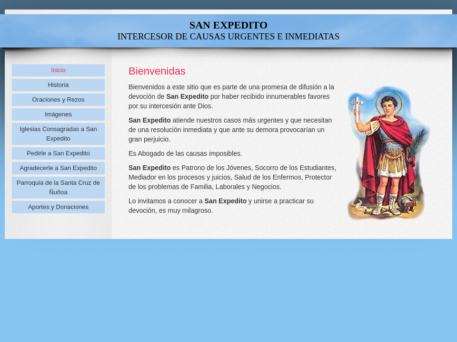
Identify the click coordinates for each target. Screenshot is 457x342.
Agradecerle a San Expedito (58, 167)
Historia (58, 84)
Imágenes (58, 114)
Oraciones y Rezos (58, 99)
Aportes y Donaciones (58, 206)
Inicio (58, 70)
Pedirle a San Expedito (58, 153)
